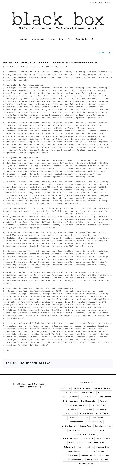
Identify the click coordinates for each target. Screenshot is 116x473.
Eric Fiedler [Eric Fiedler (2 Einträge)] (105, 397)
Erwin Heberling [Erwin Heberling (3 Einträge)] (70, 401)
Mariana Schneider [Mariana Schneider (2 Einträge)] (77, 443)
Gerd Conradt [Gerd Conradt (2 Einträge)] (98, 418)
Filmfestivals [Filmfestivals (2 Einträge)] (69, 413)
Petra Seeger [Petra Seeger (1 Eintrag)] (74, 451)
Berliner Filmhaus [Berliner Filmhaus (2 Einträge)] (82, 388)
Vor (109, 53)
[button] (92, 39)
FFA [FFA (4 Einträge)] (92, 405)
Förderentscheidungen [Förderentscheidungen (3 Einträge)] (78, 418)
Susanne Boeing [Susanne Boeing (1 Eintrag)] (89, 455)
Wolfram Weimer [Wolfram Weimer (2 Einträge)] (86, 464)
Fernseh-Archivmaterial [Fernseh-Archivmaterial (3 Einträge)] (76, 405)
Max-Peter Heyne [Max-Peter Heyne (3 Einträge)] (96, 443)
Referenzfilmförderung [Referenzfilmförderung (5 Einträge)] (94, 451)
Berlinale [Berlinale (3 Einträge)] (65, 388)
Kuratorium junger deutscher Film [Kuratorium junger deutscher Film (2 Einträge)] (77, 439)
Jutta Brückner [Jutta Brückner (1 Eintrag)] (75, 430)
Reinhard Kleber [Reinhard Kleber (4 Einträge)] (70, 455)
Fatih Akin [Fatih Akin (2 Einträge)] (104, 401)
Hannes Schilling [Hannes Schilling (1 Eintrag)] (94, 422)
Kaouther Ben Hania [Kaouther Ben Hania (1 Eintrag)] (95, 430)
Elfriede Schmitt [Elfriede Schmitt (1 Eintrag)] (69, 397)
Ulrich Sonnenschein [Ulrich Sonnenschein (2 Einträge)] (73, 460)
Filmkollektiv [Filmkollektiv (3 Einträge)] (102, 413)
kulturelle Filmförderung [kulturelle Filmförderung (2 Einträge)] (86, 434)
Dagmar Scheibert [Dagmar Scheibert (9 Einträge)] (71, 393)
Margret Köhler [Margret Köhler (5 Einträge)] (104, 439)
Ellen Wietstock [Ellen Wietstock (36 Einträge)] (88, 397)
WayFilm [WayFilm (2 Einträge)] (104, 460)
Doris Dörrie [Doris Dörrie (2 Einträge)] (88, 393)
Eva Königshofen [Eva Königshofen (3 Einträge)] (88, 401)
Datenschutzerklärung (30, 387)
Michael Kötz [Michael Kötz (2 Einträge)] (103, 447)
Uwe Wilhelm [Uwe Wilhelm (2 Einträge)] (92, 460)
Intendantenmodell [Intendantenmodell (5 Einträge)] (103, 426)
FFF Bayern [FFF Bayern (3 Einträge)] (102, 405)
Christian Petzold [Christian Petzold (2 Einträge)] (102, 388)
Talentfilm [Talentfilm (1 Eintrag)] (104, 455)
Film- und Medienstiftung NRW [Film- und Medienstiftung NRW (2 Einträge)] (78, 409)
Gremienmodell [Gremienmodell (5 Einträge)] (76, 422)
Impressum (39, 384)
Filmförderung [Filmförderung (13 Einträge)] (86, 413)
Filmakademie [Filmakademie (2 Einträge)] (102, 409)
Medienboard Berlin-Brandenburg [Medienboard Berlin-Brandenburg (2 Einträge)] (78, 447)
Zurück (101, 53)
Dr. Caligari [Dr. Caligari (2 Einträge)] (103, 393)
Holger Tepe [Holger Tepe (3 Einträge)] (85, 426)
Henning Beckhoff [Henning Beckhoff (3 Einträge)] (69, 426)
